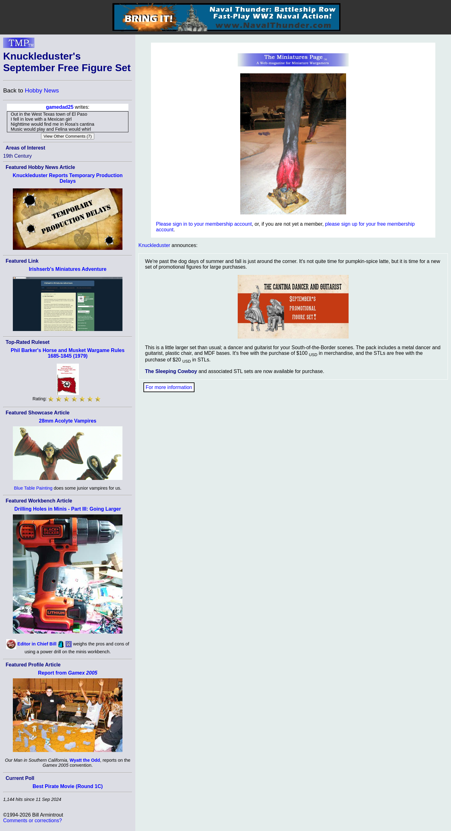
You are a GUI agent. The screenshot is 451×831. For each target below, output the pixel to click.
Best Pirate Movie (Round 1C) (68, 786)
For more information (169, 387)
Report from (67, 673)
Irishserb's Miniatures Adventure (67, 269)
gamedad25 (60, 107)
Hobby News (42, 90)
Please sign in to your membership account (204, 224)
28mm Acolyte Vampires (67, 420)
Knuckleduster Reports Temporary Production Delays (68, 178)
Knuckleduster (154, 245)
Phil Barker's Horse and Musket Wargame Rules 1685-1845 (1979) (67, 353)
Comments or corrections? (32, 820)
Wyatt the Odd (85, 760)
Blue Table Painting (33, 488)
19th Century (17, 156)
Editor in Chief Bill (37, 643)
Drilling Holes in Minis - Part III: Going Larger (67, 509)
